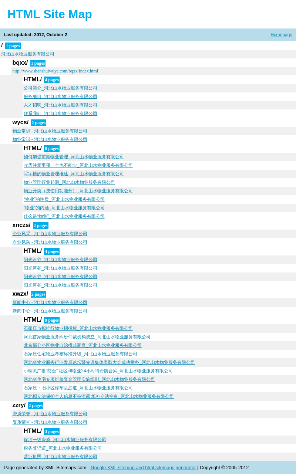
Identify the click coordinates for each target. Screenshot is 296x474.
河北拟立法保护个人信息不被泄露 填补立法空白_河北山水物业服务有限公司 (99, 396)
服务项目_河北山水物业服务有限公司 (60, 96)
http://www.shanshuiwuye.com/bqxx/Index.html (55, 71)
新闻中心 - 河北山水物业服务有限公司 (50, 302)
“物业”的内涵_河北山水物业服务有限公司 (64, 207)
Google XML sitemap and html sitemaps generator (143, 467)
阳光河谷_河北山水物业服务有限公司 (60, 259)
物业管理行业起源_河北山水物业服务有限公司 (69, 182)
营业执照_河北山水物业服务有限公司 (60, 456)
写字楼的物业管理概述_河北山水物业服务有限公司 (74, 173)
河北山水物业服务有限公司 (27, 54)
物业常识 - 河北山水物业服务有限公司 (50, 130)
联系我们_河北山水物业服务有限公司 (60, 113)
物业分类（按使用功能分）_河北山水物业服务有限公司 (78, 190)
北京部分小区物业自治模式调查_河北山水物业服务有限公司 (83, 345)
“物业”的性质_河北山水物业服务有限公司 (64, 199)
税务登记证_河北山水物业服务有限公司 (63, 448)
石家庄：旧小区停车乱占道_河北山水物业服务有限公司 (78, 387)
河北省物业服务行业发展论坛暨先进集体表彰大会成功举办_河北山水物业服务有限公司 (109, 362)
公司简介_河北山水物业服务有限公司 (60, 88)
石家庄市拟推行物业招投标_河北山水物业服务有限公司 (78, 328)
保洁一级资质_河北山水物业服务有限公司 (65, 439)
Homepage (281, 34)
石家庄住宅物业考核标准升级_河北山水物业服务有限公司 (80, 353)
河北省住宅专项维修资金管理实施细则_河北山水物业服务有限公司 (89, 379)
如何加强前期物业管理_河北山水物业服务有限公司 (74, 156)
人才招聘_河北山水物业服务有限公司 (60, 105)
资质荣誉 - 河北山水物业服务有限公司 (50, 413)
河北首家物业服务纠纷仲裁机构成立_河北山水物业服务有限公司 (87, 336)
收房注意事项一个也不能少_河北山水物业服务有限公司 (78, 165)
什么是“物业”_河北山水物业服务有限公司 (64, 216)
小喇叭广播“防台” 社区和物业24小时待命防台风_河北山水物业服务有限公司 (98, 370)
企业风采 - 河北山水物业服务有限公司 (50, 233)
